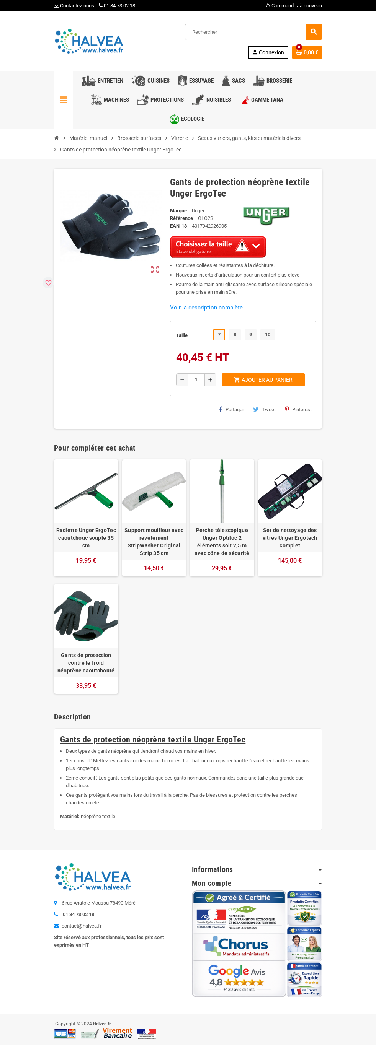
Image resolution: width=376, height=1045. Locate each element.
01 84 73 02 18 (117, 5)
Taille (182, 335)
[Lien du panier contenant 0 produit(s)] (307, 52)
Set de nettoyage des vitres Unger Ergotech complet (290, 538)
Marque (178, 210)
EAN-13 (178, 226)
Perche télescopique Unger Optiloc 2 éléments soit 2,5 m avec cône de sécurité (222, 541)
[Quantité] (196, 380)
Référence (181, 218)
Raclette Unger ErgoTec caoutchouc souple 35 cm (86, 538)
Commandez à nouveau (293, 5)
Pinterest (298, 409)
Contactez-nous (74, 5)
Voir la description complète (206, 307)
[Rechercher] (253, 32)
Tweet (264, 409)
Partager (231, 409)
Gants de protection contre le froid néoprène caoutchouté (86, 663)
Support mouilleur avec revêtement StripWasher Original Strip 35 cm (153, 541)
